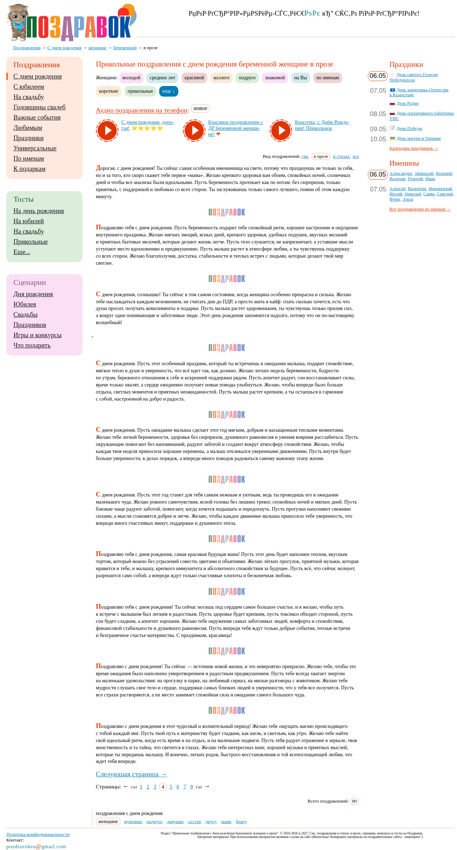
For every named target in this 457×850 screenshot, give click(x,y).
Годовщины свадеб (39, 107)
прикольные (140, 91)
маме (226, 821)
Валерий (444, 173)
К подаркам (29, 168)
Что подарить (32, 345)
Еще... (21, 251)
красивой (194, 77)
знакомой (275, 77)
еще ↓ (168, 91)
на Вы (300, 77)
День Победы (409, 128)
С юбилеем (28, 86)
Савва (429, 193)
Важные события (37, 117)
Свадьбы (25, 314)
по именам (328, 77)
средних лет (162, 77)
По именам (28, 158)
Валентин (417, 188)
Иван (430, 178)
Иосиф (396, 193)
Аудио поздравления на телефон (141, 110)
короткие (108, 91)
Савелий (445, 193)
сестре (194, 821)
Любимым (27, 127)
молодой (131, 77)
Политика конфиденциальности (38, 834)
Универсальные (35, 148)
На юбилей (28, 221)
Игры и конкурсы (37, 335)
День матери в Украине (419, 138)
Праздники (28, 138)
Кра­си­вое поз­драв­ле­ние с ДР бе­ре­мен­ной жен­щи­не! (236, 128)
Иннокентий (440, 188)
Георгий (415, 178)
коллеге (222, 77)
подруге (247, 77)
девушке (175, 821)
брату (241, 821)
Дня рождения (33, 294)
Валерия (397, 178)
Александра (400, 173)
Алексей (397, 188)
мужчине (133, 821)
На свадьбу (28, 96)
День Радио (408, 103)
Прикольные (30, 241)
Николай (413, 193)
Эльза (407, 199)
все (356, 156)
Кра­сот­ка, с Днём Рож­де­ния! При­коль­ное (322, 125)
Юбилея (24, 304)
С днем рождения (37, 76)
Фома (394, 199)
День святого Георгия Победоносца (413, 77)
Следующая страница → (131, 774)
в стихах (341, 156)
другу (211, 821)
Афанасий (423, 173)
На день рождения (38, 210)
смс (305, 156)
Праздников (29, 324)
